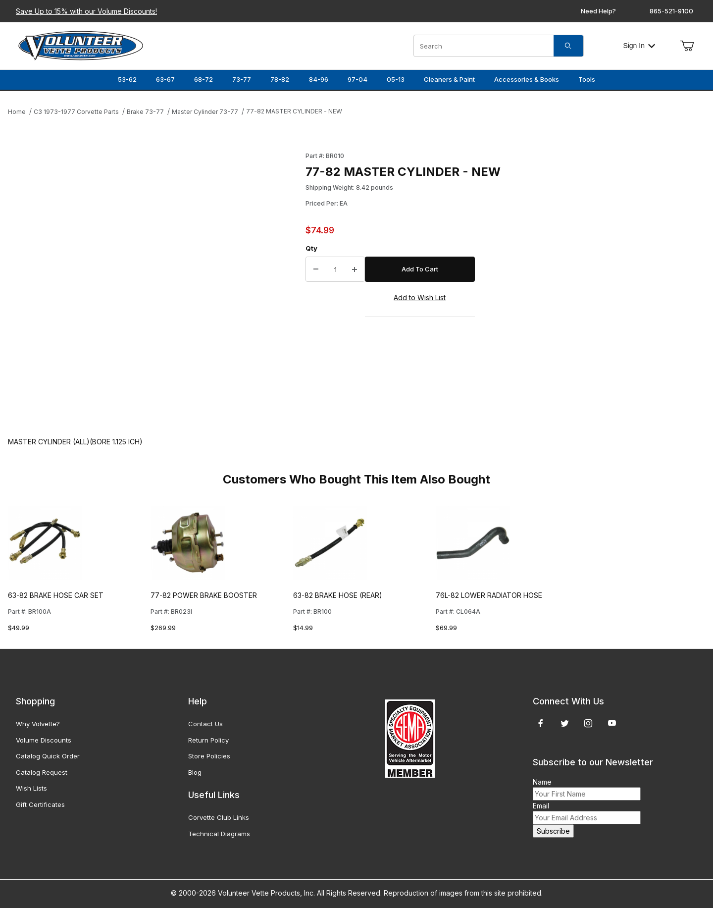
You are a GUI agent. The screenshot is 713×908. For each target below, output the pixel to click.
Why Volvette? (38, 724)
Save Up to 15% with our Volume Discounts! (86, 11)
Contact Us (205, 724)
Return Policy (208, 740)
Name (542, 782)
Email (541, 805)
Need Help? (598, 11)
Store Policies (209, 756)
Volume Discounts (43, 740)
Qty (311, 248)
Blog (195, 772)
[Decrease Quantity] (316, 269)
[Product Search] (484, 45)
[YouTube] (612, 723)
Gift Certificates (40, 804)
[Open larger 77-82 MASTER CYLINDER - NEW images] (154, 284)
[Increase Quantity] (354, 269)
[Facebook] (541, 723)
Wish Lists (31, 788)
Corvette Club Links (218, 817)
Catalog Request (41, 772)
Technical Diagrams (219, 834)
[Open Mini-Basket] (686, 46)
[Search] (568, 45)
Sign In (639, 46)
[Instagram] (588, 723)
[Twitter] (565, 723)
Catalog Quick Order (48, 756)
